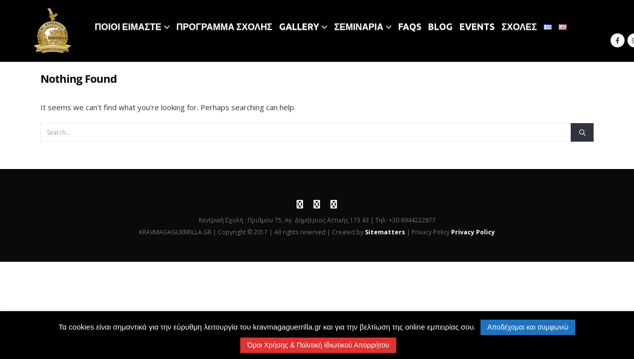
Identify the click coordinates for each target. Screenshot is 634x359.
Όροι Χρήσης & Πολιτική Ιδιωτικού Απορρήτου (318, 345)
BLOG (440, 26)
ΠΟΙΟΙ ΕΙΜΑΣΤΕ (128, 26)
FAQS (409, 26)
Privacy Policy (473, 232)
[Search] (582, 132)
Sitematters (385, 232)
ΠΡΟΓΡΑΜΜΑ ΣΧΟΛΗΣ (224, 26)
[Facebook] (618, 40)
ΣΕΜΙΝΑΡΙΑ (358, 26)
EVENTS (477, 26)
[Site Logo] (53, 31)
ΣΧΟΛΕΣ (519, 26)
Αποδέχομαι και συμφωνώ (528, 327)
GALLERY (299, 26)
